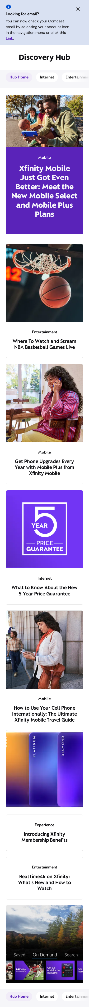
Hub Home (18, 77)
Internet (47, 77)
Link (9, 38)
